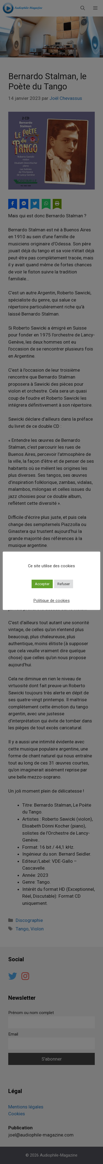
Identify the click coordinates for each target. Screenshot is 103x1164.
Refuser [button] (63, 584)
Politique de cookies (52, 600)
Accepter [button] (42, 584)
